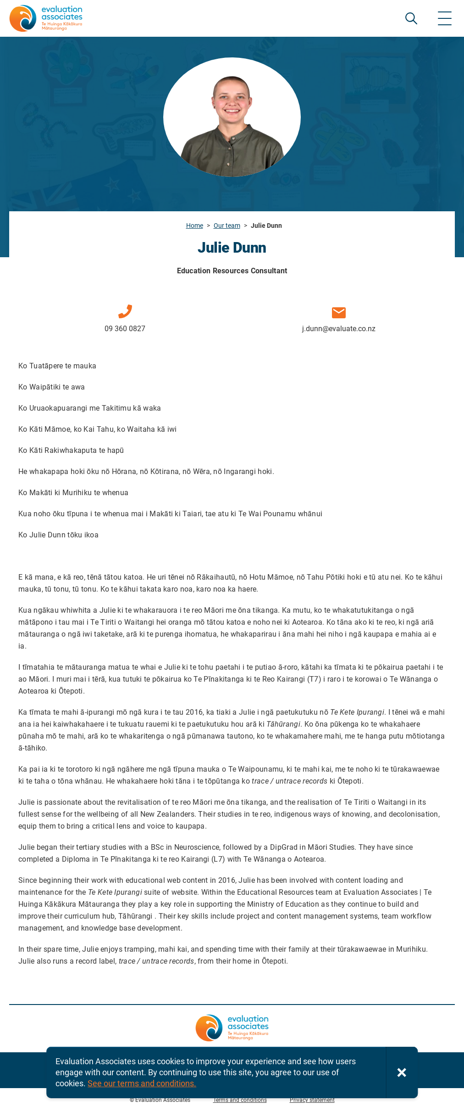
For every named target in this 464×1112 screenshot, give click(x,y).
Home (194, 225)
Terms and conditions (240, 1100)
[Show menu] (444, 18)
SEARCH (411, 18)
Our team (227, 225)
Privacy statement (312, 1100)
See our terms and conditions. (142, 1083)
